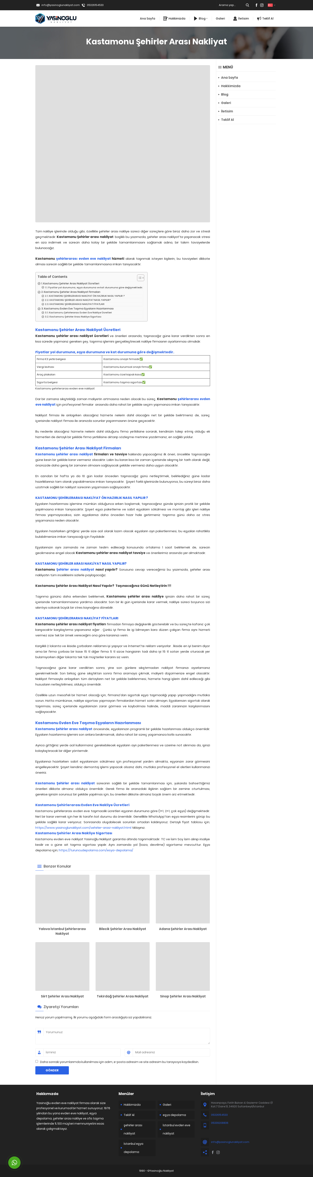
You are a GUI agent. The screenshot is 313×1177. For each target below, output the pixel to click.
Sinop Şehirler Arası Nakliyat (183, 996)
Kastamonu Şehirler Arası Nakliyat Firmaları (72, 292)
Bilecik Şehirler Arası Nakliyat (122, 929)
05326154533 (95, 5)
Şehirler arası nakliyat (75, 569)
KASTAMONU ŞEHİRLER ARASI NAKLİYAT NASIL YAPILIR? (80, 300)
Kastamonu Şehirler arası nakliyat (63, 729)
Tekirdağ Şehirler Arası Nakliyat (122, 996)
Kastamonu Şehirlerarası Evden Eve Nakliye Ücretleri (80, 312)
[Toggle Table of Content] (138, 277)
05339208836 (219, 1123)
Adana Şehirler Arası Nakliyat (183, 929)
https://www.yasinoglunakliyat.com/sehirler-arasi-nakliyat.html (83, 827)
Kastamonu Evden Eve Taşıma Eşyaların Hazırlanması (79, 308)
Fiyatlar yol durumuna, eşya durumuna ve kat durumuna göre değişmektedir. (95, 287)
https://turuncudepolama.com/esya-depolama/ (96, 850)
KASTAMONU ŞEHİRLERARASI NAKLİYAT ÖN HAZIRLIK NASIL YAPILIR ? (87, 296)
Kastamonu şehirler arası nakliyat (64, 454)
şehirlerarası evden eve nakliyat (83, 258)
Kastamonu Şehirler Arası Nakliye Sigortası (75, 316)
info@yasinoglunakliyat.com (61, 5)
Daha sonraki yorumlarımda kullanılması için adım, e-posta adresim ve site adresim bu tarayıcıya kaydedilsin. (119, 1062)
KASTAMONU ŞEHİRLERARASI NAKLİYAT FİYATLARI (77, 304)
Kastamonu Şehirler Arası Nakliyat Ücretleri (71, 283)
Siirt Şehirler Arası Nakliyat (62, 996)
